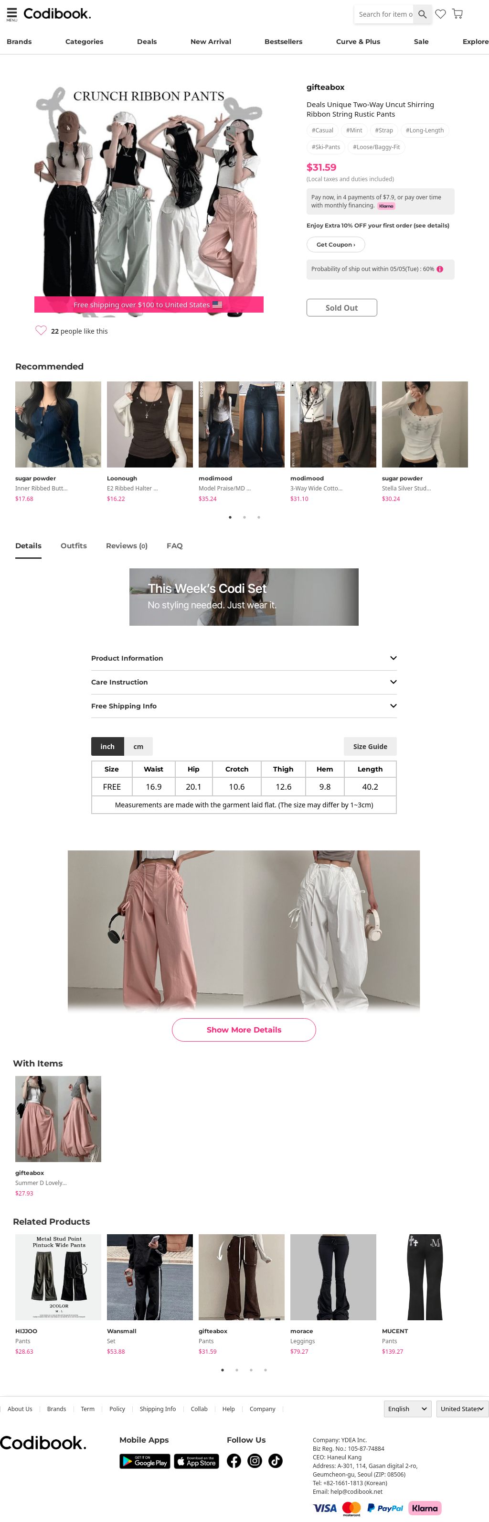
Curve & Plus (358, 41)
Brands (19, 41)
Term (88, 1409)
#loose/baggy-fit (376, 147)
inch (108, 746)
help (229, 1409)
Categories (84, 41)
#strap (384, 130)
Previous (8, 443)
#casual (322, 130)
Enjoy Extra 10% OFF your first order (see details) (378, 225)
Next (481, 443)
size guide (370, 746)
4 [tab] (265, 1370)
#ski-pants (326, 147)
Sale (421, 41)
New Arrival (211, 41)
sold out (342, 308)
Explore (476, 41)
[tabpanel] (61, 443)
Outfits (74, 545)
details (28, 545)
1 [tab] (230, 517)
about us (20, 1409)
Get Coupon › (336, 244)
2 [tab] (244, 517)
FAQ (175, 545)
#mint (354, 130)
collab (199, 1409)
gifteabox (326, 87)
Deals (147, 41)
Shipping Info (158, 1409)
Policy (117, 1409)
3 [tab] (259, 517)
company (263, 1409)
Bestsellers (283, 41)
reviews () (127, 545)
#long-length (425, 130)
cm (138, 746)
